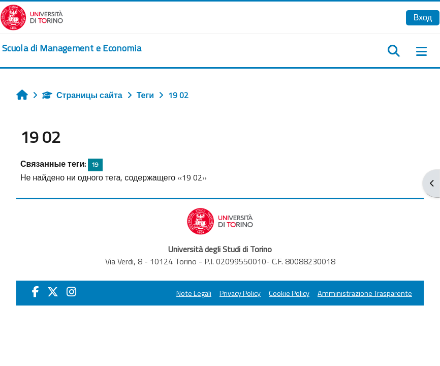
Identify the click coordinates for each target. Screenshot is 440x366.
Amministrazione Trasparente (365, 293)
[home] (71, 48)
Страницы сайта (82, 95)
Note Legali (193, 293)
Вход (423, 17)
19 (95, 164)
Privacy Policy (240, 293)
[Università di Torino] (32, 16)
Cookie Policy (289, 293)
